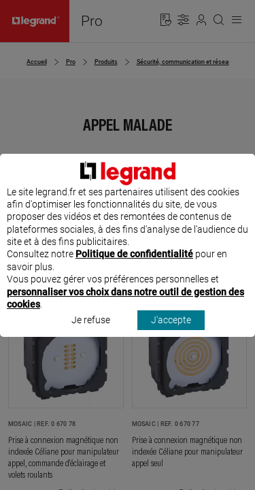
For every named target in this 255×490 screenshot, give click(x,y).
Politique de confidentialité (134, 266)
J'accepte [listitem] (171, 332)
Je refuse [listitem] (90, 332)
